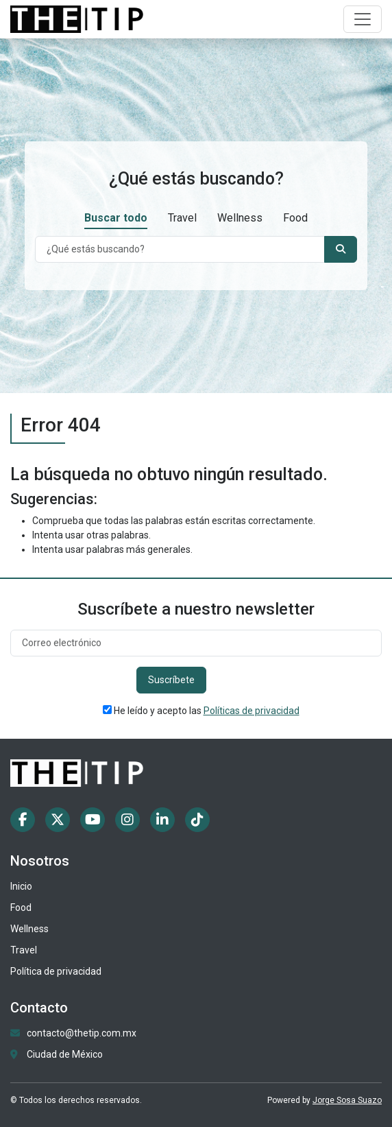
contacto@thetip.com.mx (81, 1033)
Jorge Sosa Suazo (347, 1100)
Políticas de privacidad (251, 710)
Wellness (239, 217)
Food (295, 217)
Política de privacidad (55, 971)
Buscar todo (115, 217)
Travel (182, 217)
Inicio (21, 886)
